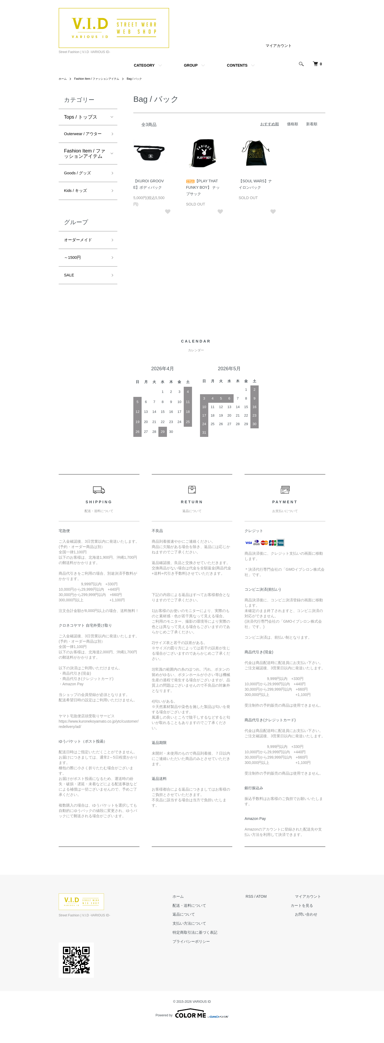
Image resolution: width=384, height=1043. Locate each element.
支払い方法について (202, 940)
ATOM (270, 913)
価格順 (292, 124)
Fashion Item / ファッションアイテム (102, 78)
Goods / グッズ (80, 183)
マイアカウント (279, 45)
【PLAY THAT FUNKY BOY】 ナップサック (203, 187)
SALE (70, 291)
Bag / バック (145, 78)
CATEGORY (144, 65)
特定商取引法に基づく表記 (207, 949)
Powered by (191, 1030)
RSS (258, 913)
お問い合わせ (310, 931)
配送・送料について (202, 922)
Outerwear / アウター (84, 139)
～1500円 (74, 272)
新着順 (311, 124)
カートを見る (310, 922)
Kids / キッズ (78, 202)
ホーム (63, 78)
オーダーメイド (81, 253)
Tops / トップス (80, 117)
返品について (196, 931)
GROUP (191, 65)
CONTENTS (237, 65)
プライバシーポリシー (204, 958)
